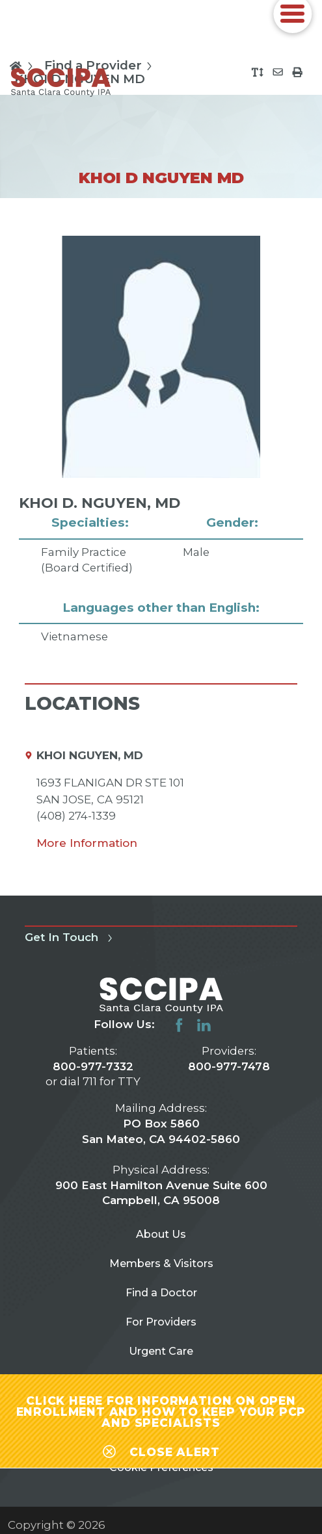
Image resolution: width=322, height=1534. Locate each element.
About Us (161, 1235)
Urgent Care (161, 1358)
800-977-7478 (229, 1066)
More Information (86, 842)
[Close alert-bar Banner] (160, 1445)
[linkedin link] (204, 1025)
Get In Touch (70, 937)
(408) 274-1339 (76, 815)
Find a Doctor (161, 1296)
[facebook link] (179, 1025)
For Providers (161, 1327)
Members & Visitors (161, 1265)
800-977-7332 (93, 1066)
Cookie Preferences (161, 1481)
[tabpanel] (161, 440)
